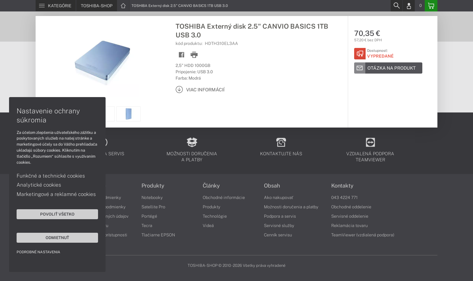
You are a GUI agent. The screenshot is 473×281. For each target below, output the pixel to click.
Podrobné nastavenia (38, 252)
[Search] (396, 5)
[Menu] (56, 5)
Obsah (272, 185)
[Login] (409, 5)
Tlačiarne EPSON (158, 234)
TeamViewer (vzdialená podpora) (362, 234)
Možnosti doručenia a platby (291, 206)
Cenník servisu (278, 234)
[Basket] (431, 5)
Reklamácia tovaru (349, 225)
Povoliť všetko (57, 214)
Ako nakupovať (278, 197)
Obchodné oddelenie (351, 206)
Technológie (215, 216)
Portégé (149, 216)
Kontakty (342, 185)
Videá (208, 225)
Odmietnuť (57, 237)
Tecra (146, 225)
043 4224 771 (344, 197)
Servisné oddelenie (349, 216)
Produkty (152, 185)
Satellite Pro (153, 206)
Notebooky (152, 197)
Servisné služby (279, 225)
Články (211, 185)
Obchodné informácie (224, 197)
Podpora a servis (280, 216)
